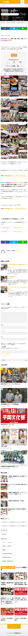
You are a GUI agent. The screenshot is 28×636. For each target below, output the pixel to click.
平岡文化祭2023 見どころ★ (7, 424)
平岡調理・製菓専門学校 (7, 385)
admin (23, 522)
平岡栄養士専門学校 (6, 406)
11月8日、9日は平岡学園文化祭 (7, 619)
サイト (2, 336)
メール (3, 330)
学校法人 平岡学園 (13, 14)
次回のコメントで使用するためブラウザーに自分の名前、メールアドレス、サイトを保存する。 (14, 344)
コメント (3, 310)
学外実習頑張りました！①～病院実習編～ (10, 404)
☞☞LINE (4, 231)
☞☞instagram (5, 227)
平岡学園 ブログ (17, 633)
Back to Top (14, 626)
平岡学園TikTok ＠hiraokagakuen (15, 176)
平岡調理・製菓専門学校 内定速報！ (16, 500)
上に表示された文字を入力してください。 (10, 348)
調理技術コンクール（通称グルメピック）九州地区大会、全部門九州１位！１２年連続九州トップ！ (7, 601)
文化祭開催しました (13, 276)
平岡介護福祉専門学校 (7, 553)
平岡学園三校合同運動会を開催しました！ (10, 466)
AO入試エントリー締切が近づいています (11, 522)
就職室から (4, 549)
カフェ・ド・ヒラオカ (7, 542)
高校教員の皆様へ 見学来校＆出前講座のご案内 (20, 583)
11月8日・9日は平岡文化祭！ (20, 619)
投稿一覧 (18, 250)
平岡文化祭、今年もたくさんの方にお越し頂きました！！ (20, 599)
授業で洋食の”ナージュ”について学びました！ (11, 384)
